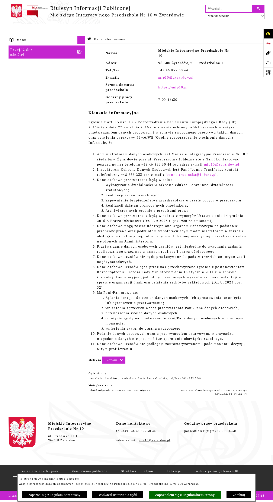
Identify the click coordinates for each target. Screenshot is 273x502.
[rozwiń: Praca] (82, 69)
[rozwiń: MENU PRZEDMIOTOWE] (82, 53)
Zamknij (239, 495)
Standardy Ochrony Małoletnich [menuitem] (39, 134)
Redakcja (174, 460)
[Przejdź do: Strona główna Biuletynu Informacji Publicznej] (89, 28)
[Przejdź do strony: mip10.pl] (268, 53)
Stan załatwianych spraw (38, 460)
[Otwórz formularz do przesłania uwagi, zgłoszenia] (268, 62)
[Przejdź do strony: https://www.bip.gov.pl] (268, 43)
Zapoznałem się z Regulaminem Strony (185, 495)
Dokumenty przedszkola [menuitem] (31, 61)
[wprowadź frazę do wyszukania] (229, 9)
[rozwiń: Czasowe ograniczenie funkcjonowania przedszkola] (82, 109)
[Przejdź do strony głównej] (96, 11)
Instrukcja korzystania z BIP (218, 460)
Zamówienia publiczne (90, 460)
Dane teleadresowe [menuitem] (27, 37)
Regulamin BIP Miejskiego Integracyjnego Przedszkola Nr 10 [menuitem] (40, 87)
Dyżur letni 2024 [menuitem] (25, 126)
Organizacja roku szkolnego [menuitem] (35, 102)
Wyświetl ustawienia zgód (118, 495)
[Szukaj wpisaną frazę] (258, 9)
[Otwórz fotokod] (268, 72)
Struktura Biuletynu (137, 460)
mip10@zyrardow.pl (176, 67)
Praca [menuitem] (15, 69)
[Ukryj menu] (81, 29)
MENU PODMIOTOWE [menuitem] (29, 45)
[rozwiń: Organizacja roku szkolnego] (82, 101)
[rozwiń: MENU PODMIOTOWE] (82, 45)
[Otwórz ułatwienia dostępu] (268, 33)
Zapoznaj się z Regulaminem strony (54, 495)
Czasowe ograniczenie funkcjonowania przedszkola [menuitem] (35, 111)
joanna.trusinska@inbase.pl (191, 164)
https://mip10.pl (173, 77)
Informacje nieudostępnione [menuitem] (35, 77)
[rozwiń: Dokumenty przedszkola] (82, 61)
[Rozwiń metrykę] (113, 349)
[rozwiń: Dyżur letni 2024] (82, 126)
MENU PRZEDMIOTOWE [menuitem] (31, 53)
